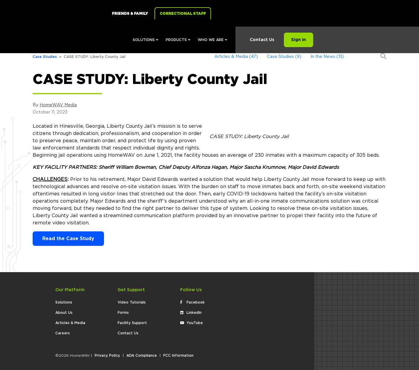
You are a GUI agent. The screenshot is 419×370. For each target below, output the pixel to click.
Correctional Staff (183, 13)
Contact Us (262, 40)
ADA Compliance (141, 355)
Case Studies (45, 57)
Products (178, 40)
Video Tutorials (132, 302)
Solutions (145, 40)
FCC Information (178, 355)
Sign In (298, 40)
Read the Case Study (68, 238)
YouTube (191, 323)
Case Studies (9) (284, 57)
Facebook (192, 302)
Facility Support (132, 323)
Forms (123, 312)
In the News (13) (327, 57)
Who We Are (212, 40)
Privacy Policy (107, 355)
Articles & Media (70, 323)
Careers (62, 333)
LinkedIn (191, 312)
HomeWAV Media (58, 105)
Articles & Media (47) (236, 57)
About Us (64, 312)
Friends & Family (130, 13)
